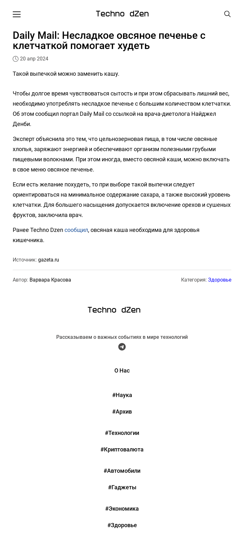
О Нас (122, 370)
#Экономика (122, 508)
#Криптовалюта (122, 449)
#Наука (122, 395)
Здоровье (219, 280)
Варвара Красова (50, 280)
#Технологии (122, 432)
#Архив (122, 411)
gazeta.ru (48, 260)
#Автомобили (122, 470)
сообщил (76, 230)
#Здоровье (122, 525)
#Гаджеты (122, 487)
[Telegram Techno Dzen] (122, 348)
